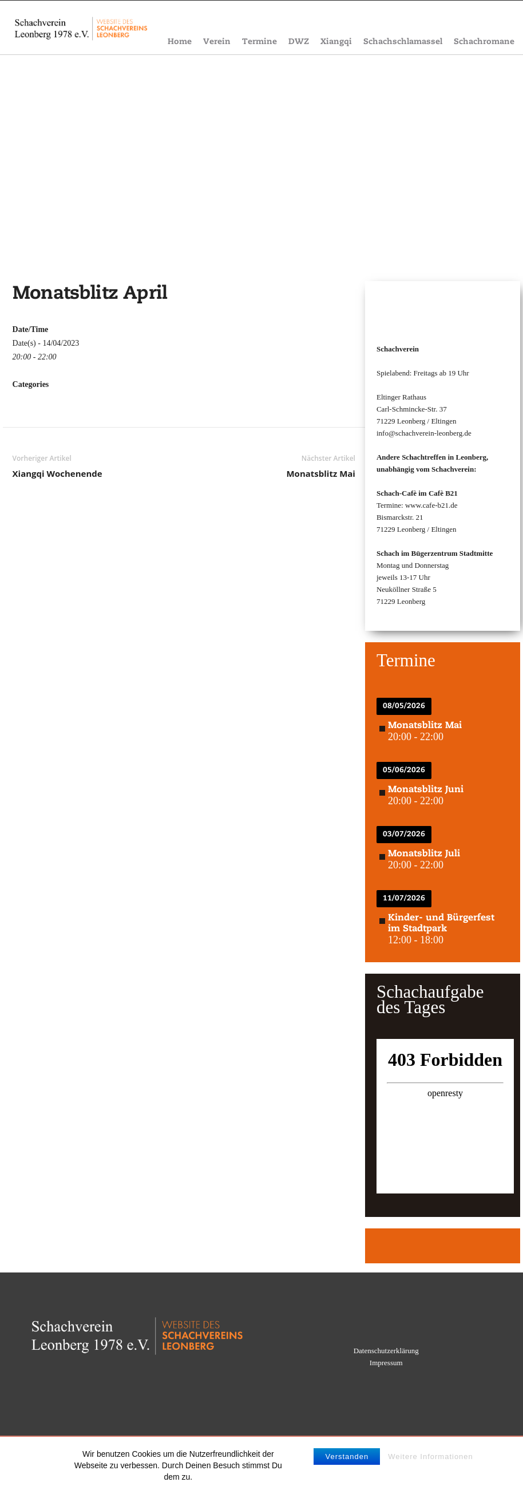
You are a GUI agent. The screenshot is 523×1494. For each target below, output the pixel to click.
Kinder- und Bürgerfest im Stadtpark (441, 924)
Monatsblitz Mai (320, 473)
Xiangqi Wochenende (57, 473)
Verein (217, 42)
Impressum (386, 1362)
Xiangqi (336, 42)
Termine (259, 42)
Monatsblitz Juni (425, 790)
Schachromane (484, 42)
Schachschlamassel (402, 42)
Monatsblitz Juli (424, 854)
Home (180, 42)
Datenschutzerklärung (386, 1350)
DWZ (298, 42)
